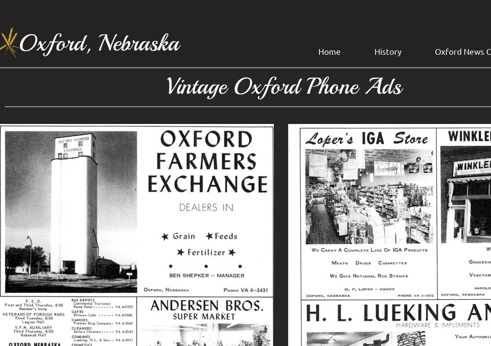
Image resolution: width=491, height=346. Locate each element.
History (387, 51)
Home (329, 51)
